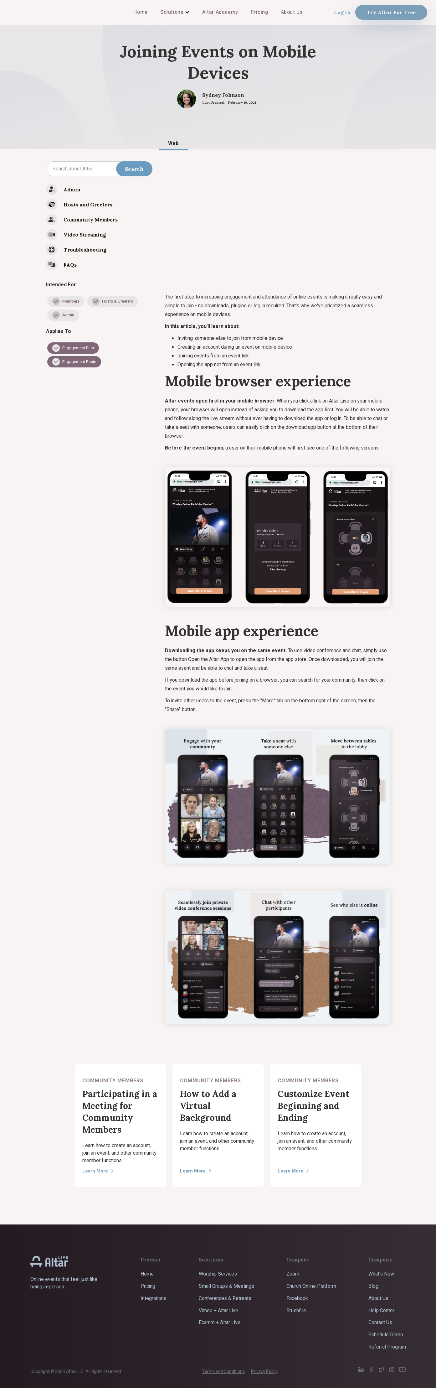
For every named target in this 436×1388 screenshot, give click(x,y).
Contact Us (380, 1322)
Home (147, 1274)
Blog (373, 1286)
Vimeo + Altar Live (218, 1310)
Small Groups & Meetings (226, 1286)
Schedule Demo (385, 1335)
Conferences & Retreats (225, 1298)
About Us (378, 1298)
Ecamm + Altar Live (219, 1322)
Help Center (381, 1310)
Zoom (292, 1274)
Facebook (297, 1298)
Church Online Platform (311, 1286)
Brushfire (296, 1310)
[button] (175, 12)
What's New (381, 1274)
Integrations (154, 1298)
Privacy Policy (264, 1371)
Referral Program (387, 1347)
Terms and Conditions (223, 1371)
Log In (342, 12)
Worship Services (218, 1274)
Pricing (148, 1286)
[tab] (173, 143)
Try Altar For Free (391, 12)
